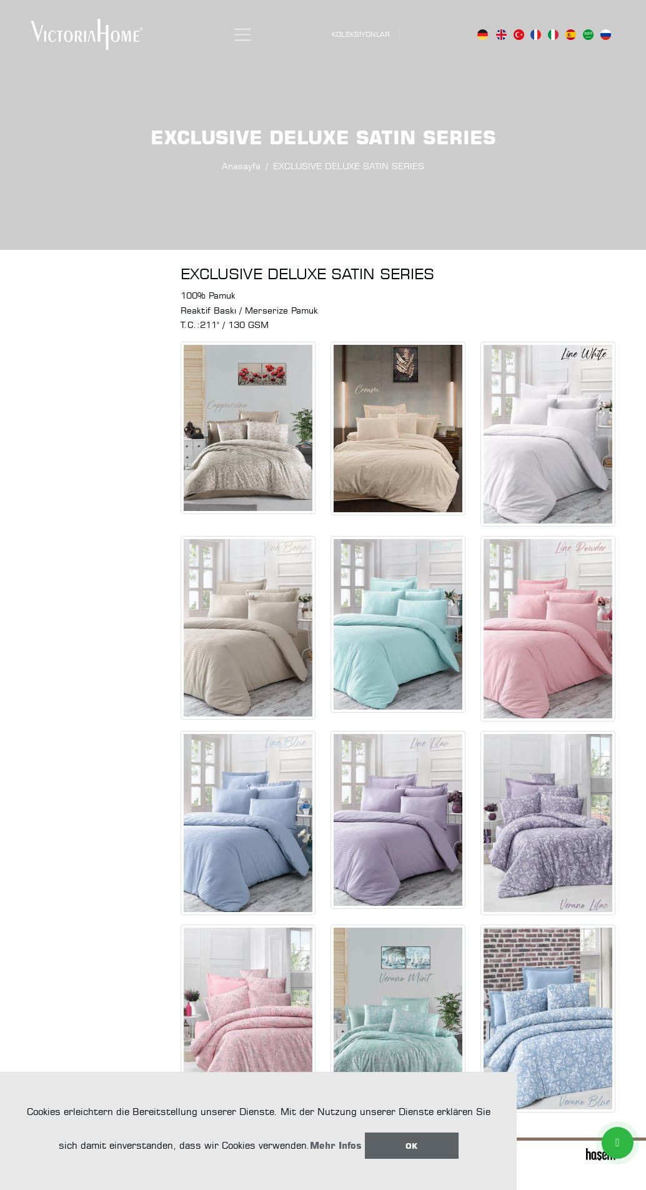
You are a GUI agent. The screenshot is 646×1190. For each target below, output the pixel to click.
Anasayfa (241, 166)
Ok (411, 1146)
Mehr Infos (336, 1145)
